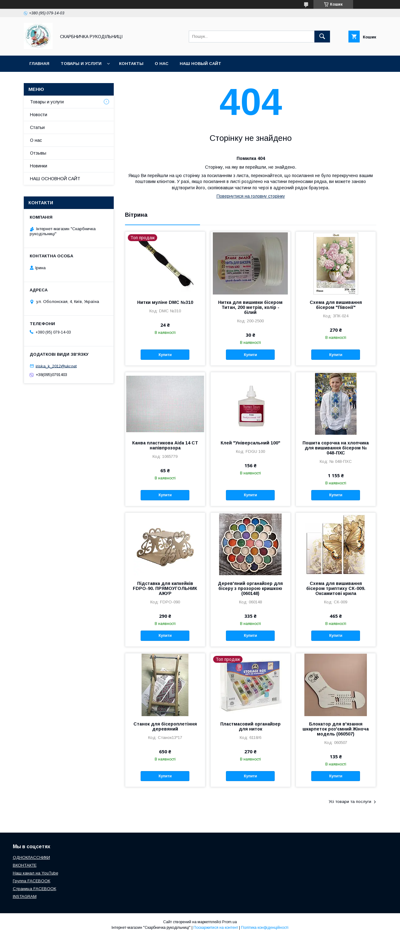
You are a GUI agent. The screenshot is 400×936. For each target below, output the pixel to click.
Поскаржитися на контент (215, 927)
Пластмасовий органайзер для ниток (250, 726)
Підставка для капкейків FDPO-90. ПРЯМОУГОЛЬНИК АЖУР (165, 588)
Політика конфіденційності (264, 927)
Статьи (37, 127)
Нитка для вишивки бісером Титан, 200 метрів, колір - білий (250, 307)
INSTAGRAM (25, 896)
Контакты (131, 63)
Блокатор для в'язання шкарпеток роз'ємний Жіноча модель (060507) (335, 728)
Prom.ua (229, 922)
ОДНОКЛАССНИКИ (31, 857)
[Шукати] (322, 36)
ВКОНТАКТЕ (25, 865)
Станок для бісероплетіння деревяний (165, 726)
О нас (161, 63)
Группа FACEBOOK (31, 881)
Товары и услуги (81, 63)
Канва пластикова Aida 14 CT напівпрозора (165, 445)
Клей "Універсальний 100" (250, 442)
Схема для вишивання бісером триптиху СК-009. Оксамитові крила (335, 588)
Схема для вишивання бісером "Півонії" (336, 305)
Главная (39, 63)
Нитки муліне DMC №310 (165, 302)
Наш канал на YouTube (35, 873)
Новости (38, 114)
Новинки (38, 165)
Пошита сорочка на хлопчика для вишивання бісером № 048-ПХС (335, 447)
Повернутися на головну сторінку (251, 196)
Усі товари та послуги (350, 801)
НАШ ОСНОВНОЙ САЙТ (55, 178)
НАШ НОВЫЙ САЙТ (200, 63)
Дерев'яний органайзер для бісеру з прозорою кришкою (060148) (250, 588)
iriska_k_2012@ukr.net (56, 366)
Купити (165, 355)
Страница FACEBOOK (34, 888)
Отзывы (38, 153)
